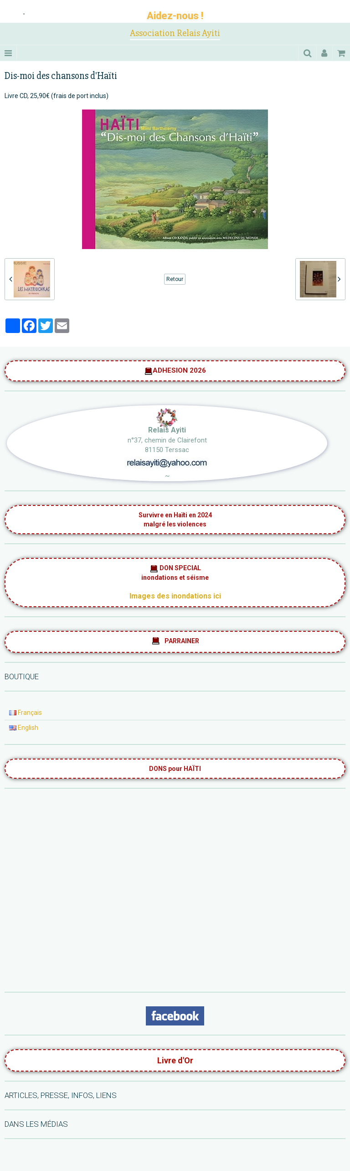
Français (25, 712)
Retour (174, 279)
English (23, 727)
